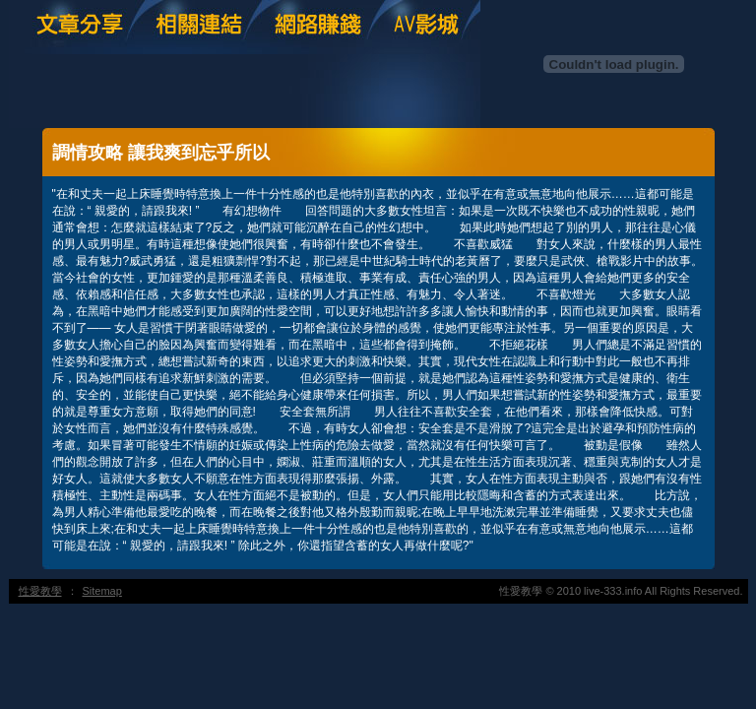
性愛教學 (40, 591)
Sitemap (102, 591)
